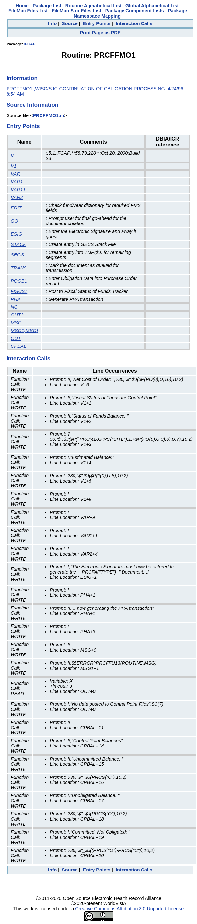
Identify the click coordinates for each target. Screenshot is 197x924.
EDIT (16, 207)
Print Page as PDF (100, 32)
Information (22, 78)
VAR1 (17, 181)
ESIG (16, 234)
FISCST (19, 291)
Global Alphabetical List (152, 5)
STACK (18, 244)
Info (52, 23)
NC (14, 307)
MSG (16, 322)
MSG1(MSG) (24, 330)
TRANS (19, 267)
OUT (16, 338)
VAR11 (18, 189)
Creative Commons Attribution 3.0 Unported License (129, 908)
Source (70, 23)
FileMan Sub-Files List (76, 10)
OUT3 (17, 314)
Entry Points (97, 23)
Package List (47, 5)
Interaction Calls (134, 23)
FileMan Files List (28, 10)
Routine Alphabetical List (93, 5)
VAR (15, 174)
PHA (16, 299)
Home (22, 5)
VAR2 (17, 197)
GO (14, 220)
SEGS (17, 254)
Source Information (32, 104)
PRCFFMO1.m (48, 115)
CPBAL (18, 346)
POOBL (19, 281)
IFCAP (30, 44)
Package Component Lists (134, 10)
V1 (14, 166)
